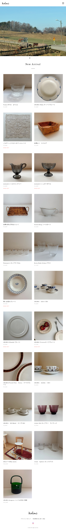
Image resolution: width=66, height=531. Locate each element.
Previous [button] (3, 31)
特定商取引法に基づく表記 (39, 518)
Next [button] (63, 31)
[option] (33, 31)
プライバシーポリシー (26, 518)
